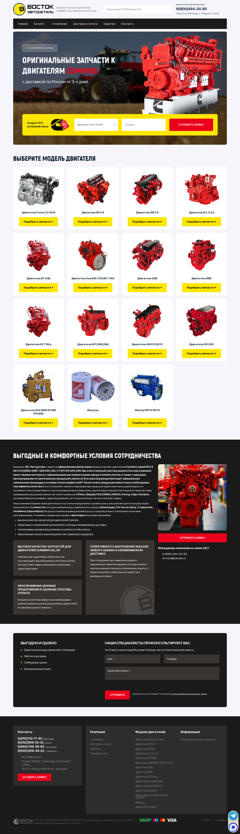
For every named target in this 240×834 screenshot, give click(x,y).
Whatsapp (193, 13)
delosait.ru (222, 820)
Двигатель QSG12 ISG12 (147, 344)
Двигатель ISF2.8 (93, 212)
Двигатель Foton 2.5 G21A (38, 212)
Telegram (206, 13)
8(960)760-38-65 (37, 746)
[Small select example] (96, 125)
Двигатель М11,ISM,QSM (93, 344)
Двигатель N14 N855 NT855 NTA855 (38, 412)
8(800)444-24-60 (191, 9)
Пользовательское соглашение (198, 739)
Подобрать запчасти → (38, 221)
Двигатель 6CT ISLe (38, 344)
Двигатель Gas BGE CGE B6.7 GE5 (92, 278)
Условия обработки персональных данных (189, 694)
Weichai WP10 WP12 (147, 410)
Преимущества (98, 753)
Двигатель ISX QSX (201, 344)
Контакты (127, 23)
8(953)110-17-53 (36, 738)
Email (216, 13)
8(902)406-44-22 (37, 750)
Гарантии (109, 23)
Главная (23, 23)
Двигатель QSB (147, 278)
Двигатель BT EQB (38, 278)
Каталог (39, 23)
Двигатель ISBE (201, 278)
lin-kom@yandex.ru (30, 756)
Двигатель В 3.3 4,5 (201, 212)
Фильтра (93, 410)
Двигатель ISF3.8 (147, 212)
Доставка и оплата (85, 23)
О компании (59, 23)
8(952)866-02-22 (34, 742)
